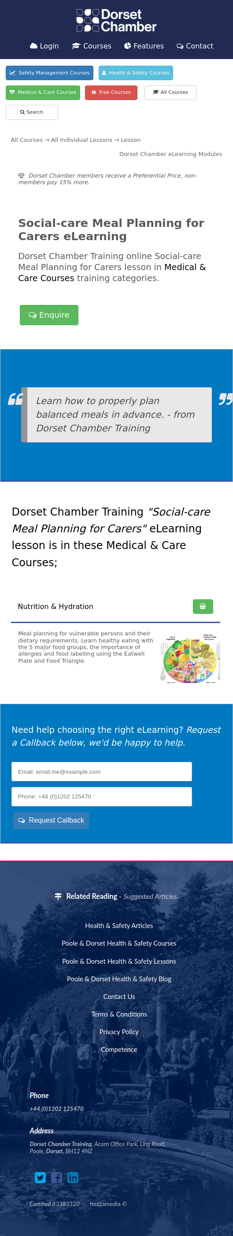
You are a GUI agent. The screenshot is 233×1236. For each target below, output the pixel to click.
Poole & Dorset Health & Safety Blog (119, 979)
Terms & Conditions (119, 1014)
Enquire (49, 314)
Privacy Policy (119, 1032)
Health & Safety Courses (135, 73)
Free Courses (111, 92)
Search (31, 112)
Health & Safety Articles (119, 925)
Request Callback (51, 820)
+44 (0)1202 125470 (57, 1108)
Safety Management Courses (50, 73)
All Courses (170, 92)
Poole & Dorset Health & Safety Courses (119, 943)
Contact (195, 46)
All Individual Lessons (81, 140)
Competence (119, 1049)
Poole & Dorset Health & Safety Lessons (119, 961)
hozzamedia (105, 1203)
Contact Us (119, 996)
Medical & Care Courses (43, 92)
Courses (91, 46)
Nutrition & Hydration (55, 606)
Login (44, 46)
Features (144, 46)
